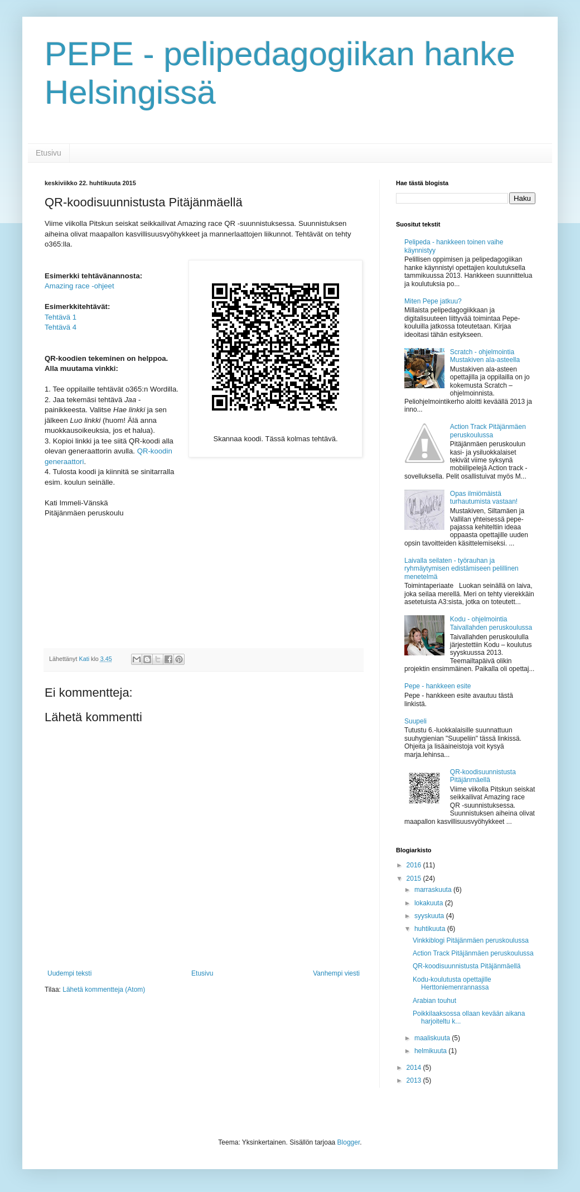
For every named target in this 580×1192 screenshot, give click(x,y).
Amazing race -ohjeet (79, 286)
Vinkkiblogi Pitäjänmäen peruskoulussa (471, 940)
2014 (415, 1068)
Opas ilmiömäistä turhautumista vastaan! (484, 497)
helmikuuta (431, 1051)
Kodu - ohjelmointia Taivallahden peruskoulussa (491, 623)
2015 (415, 878)
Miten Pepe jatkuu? (433, 301)
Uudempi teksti (69, 973)
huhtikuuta (430, 929)
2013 (415, 1080)
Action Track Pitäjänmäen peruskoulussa (488, 430)
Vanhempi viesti (336, 973)
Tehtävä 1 (60, 317)
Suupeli (415, 721)
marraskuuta (433, 890)
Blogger (348, 1142)
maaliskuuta (433, 1038)
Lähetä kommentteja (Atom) (103, 989)
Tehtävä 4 (60, 327)
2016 (415, 865)
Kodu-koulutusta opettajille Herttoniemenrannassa (452, 983)
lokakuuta (429, 903)
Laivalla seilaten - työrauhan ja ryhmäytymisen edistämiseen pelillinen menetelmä (461, 569)
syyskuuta (430, 916)
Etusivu (48, 152)
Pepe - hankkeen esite (437, 686)
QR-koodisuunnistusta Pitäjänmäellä (483, 776)
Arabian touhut (434, 1001)
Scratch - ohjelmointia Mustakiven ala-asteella (485, 356)
